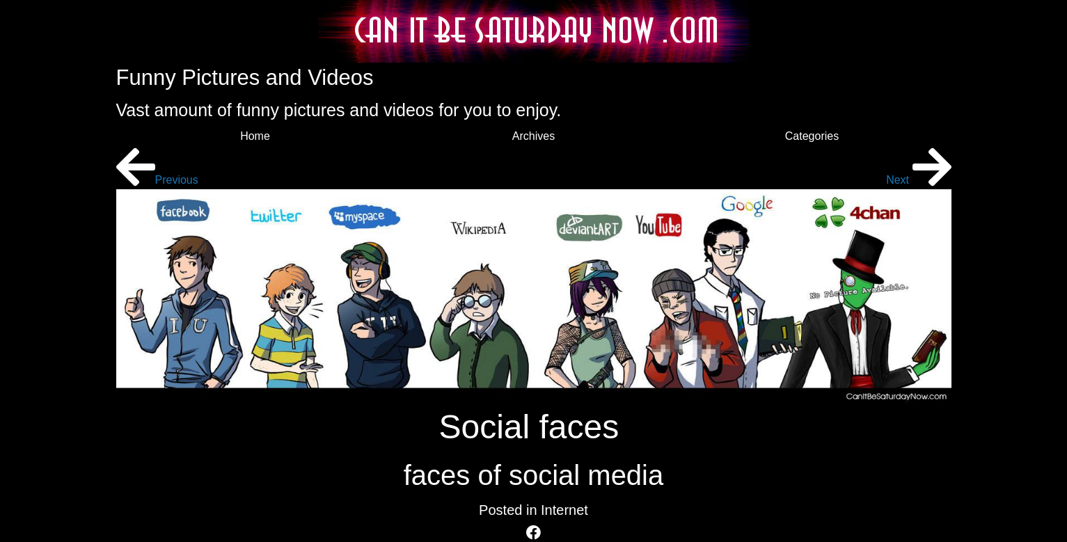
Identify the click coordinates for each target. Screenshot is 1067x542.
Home (255, 136)
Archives (533, 136)
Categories (812, 136)
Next (918, 180)
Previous (157, 180)
